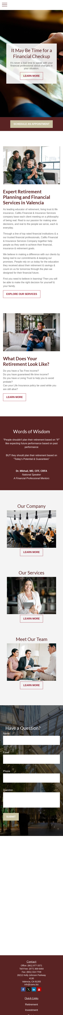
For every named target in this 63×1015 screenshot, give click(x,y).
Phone (6, 771)
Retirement (31, 1004)
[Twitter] (28, 989)
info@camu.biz (31, 984)
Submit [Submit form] (11, 816)
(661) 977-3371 (35, 965)
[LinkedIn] (34, 989)
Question (8, 790)
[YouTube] (39, 989)
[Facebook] (23, 989)
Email (6, 752)
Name (6, 733)
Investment (31, 1009)
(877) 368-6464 (36, 969)
